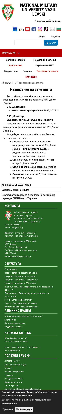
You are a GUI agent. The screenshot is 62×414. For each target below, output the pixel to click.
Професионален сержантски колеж (21, 307)
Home (8, 83)
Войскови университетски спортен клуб (23, 316)
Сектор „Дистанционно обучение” (21, 303)
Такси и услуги (11, 385)
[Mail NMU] (52, 29)
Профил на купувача (14, 371)
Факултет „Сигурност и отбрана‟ (20, 276)
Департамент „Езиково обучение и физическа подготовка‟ (27, 295)
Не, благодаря (24, 409)
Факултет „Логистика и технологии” (21, 280)
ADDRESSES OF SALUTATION (16, 184)
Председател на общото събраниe (21, 273)
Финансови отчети (13, 382)
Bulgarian (55, 36)
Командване (11, 269)
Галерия (8, 368)
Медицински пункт (13, 327)
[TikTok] (46, 29)
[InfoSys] (15, 29)
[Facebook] (33, 29)
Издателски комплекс (15, 323)
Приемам (8, 409)
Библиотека (10, 320)
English (42, 36)
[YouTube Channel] (27, 29)
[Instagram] (40, 29)
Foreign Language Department (18, 300)
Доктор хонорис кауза (15, 365)
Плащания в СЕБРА (14, 378)
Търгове (9, 375)
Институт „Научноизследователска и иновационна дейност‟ (29, 288)
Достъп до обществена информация (23, 389)
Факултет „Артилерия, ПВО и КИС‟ (20, 283)
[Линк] (34, 148)
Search (52, 42)
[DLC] (21, 29)
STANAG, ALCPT (12, 361)
